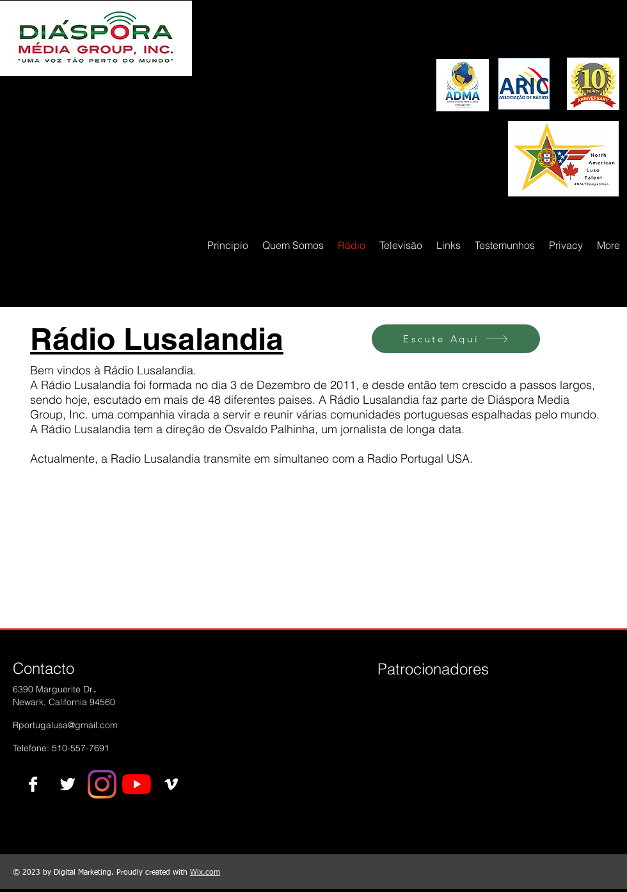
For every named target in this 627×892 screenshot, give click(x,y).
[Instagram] (102, 784)
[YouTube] (136, 784)
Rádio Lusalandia (156, 339)
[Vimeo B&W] (171, 784)
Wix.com (205, 873)
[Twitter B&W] (67, 784)
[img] (398, 713)
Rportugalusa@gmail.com (65, 725)
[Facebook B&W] (33, 784)
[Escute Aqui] (456, 338)
